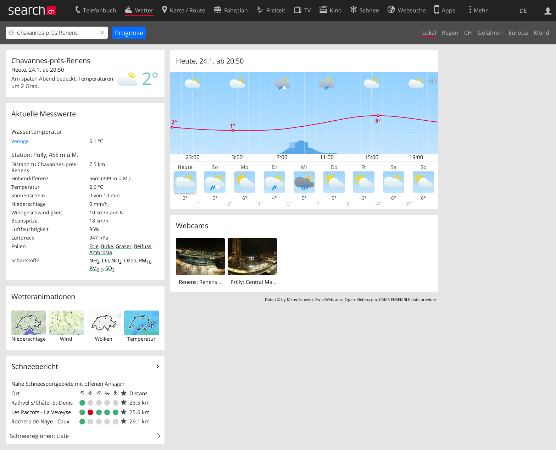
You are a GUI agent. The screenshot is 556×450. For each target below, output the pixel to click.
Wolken (103, 338)
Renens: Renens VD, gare (209, 281)
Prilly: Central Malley (255, 281)
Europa (518, 33)
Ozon (130, 260)
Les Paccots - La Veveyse (41, 412)
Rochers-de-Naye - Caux (40, 421)
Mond (541, 33)
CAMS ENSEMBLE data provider (407, 299)
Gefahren (490, 33)
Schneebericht (34, 366)
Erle (94, 246)
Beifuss (142, 246)
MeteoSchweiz (300, 299)
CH (468, 33)
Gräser (124, 246)
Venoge (20, 141)
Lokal (429, 33)
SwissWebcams (329, 299)
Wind (66, 338)
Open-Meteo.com (361, 299)
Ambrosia (100, 252)
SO (110, 268)
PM (145, 260)
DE (523, 11)
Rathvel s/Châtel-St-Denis (42, 402)
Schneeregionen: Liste (39, 436)
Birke (107, 246)
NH (94, 260)
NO (116, 260)
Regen (450, 33)
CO (105, 260)
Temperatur (141, 338)
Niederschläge (28, 338)
